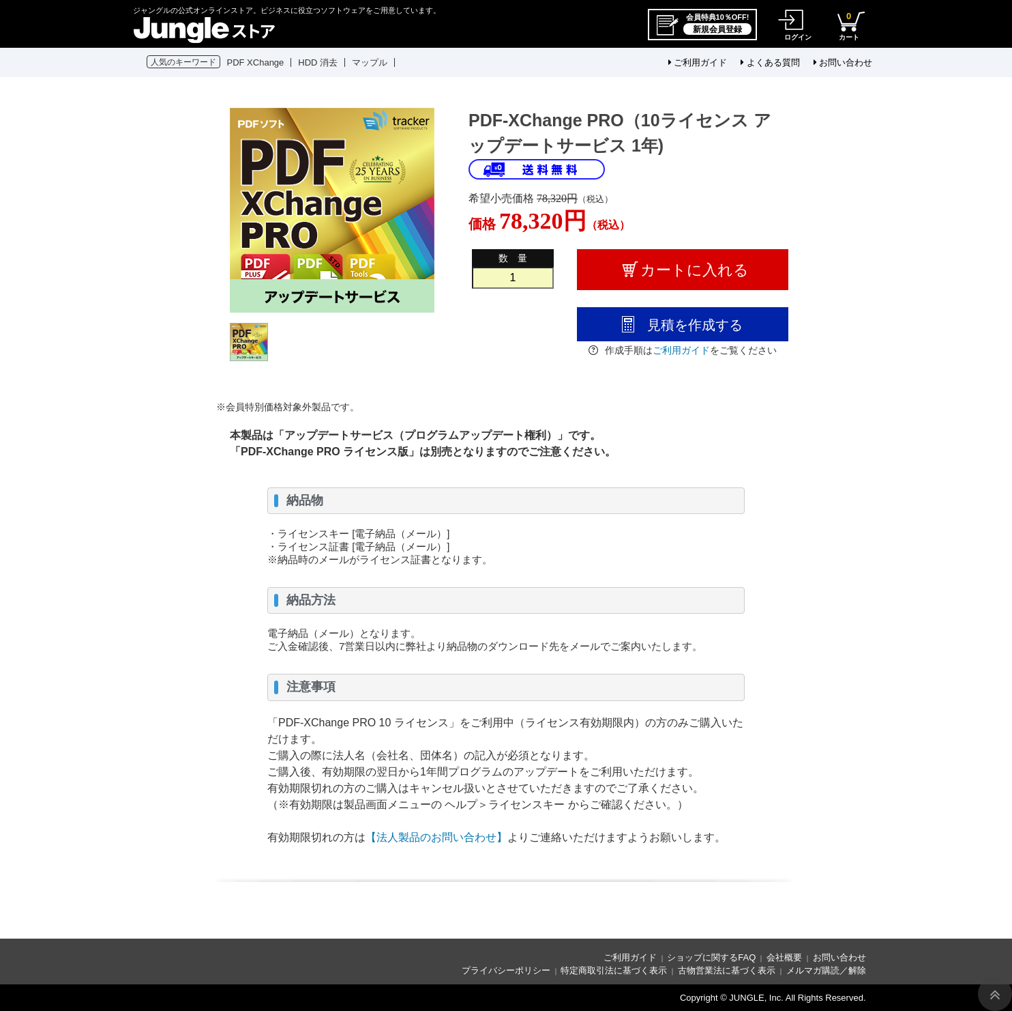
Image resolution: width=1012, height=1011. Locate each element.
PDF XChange (255, 62)
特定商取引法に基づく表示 (614, 970)
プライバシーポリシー (506, 970)
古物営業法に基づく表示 (726, 970)
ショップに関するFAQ (711, 957)
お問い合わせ (843, 62)
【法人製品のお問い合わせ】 (436, 837)
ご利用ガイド (698, 62)
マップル (369, 62)
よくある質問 (770, 62)
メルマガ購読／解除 (826, 970)
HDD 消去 (318, 62)
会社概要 (784, 957)
